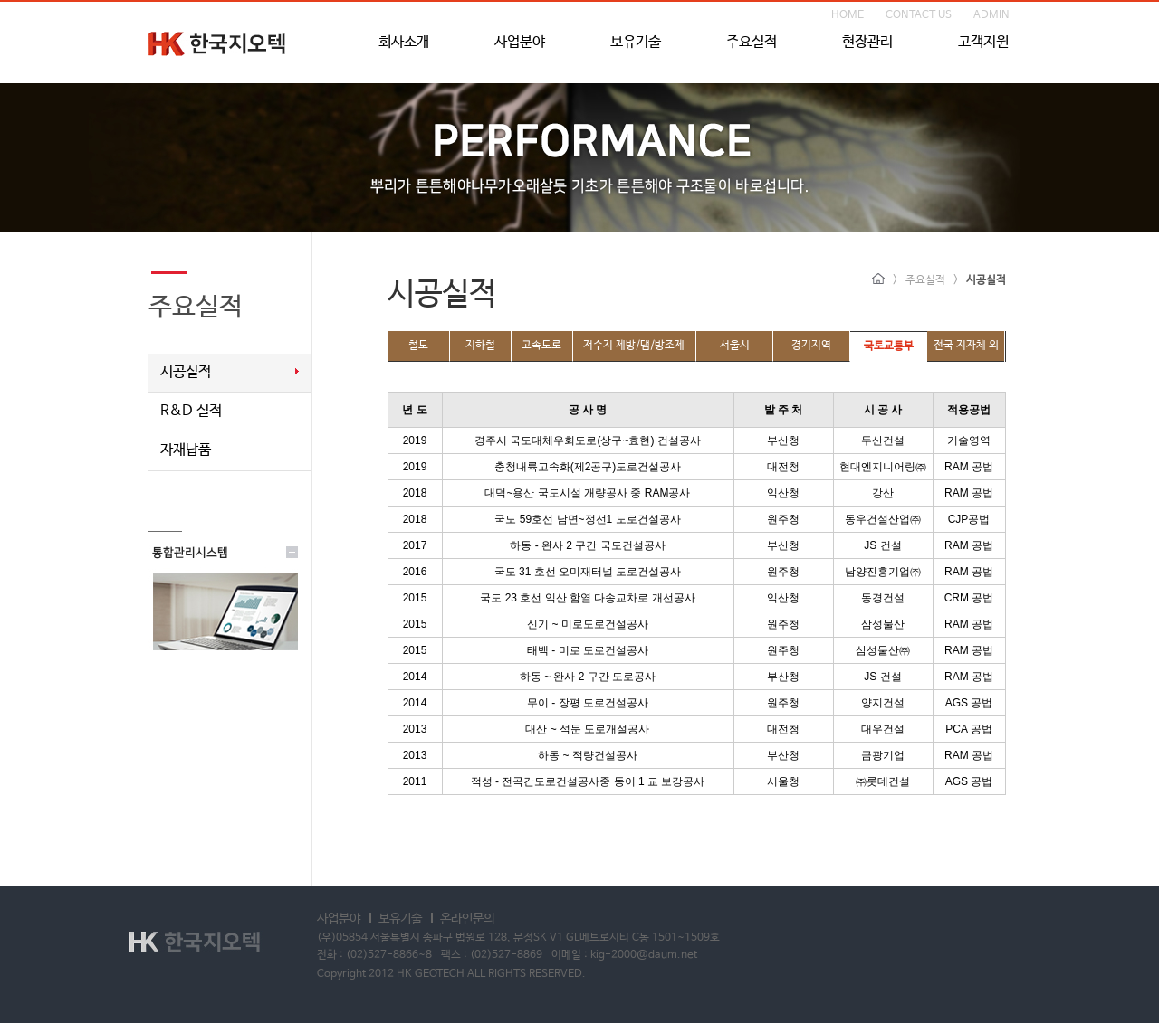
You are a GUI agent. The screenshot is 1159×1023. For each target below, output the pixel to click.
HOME (847, 15)
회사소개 (403, 42)
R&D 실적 (191, 411)
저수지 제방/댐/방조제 (634, 345)
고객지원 (983, 42)
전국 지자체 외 (966, 345)
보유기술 (635, 42)
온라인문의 (467, 919)
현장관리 (867, 42)
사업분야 (519, 42)
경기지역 (811, 345)
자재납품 (185, 450)
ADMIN (991, 15)
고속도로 (541, 345)
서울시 (735, 345)
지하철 (480, 345)
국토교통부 (889, 346)
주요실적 (751, 42)
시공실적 (185, 372)
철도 (418, 345)
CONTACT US (919, 15)
